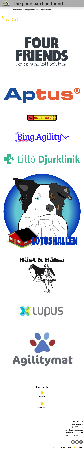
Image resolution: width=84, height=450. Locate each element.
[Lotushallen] (42, 392)
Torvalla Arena (42, 407)
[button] (80, 2)
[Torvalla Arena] (42, 403)
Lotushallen (42, 396)
